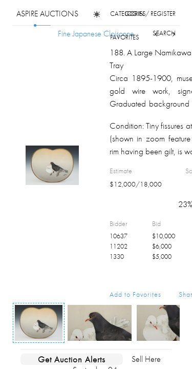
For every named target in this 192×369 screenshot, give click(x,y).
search (164, 33)
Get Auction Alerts (71, 359)
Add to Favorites (135, 294)
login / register (150, 13)
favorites (124, 37)
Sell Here (146, 359)
